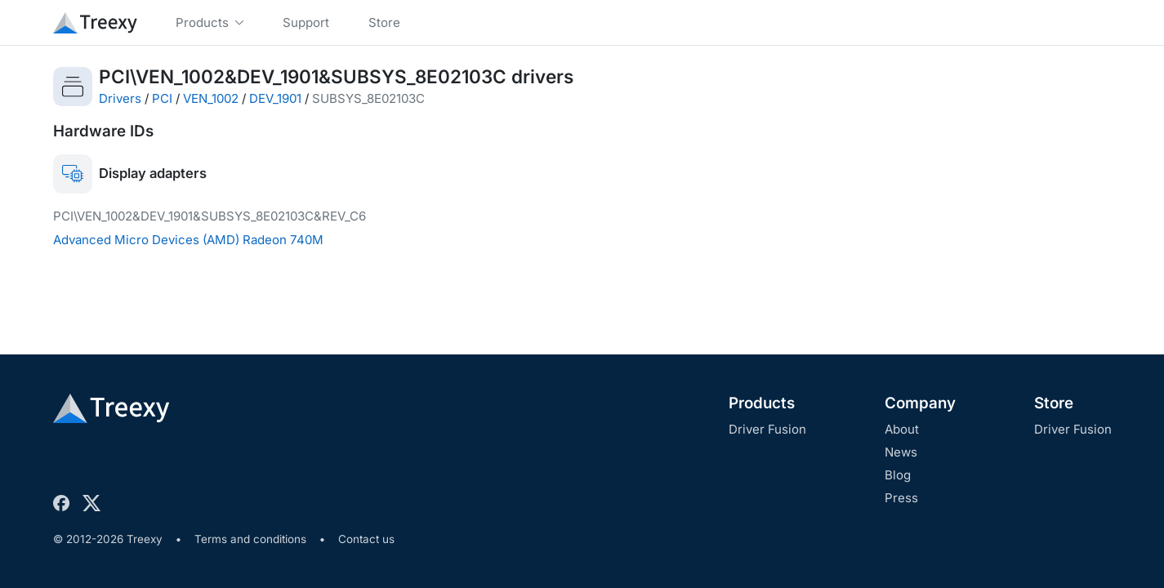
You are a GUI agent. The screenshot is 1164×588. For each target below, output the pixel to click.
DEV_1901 (275, 98)
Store (1053, 403)
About (902, 429)
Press (901, 498)
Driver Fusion (767, 429)
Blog (898, 475)
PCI (162, 98)
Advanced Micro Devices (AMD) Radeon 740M (188, 239)
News (901, 452)
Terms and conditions (250, 539)
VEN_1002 (211, 98)
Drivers (120, 98)
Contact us (366, 539)
